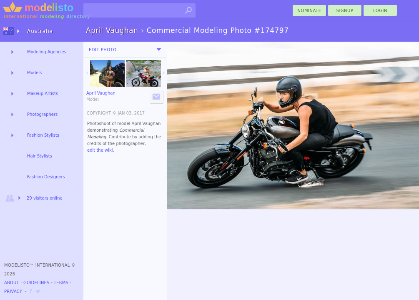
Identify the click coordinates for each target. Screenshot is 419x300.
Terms (61, 282)
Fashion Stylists (43, 135)
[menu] (159, 49)
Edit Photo (103, 50)
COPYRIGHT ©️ (101, 113)
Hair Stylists (39, 156)
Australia (40, 31)
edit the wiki (100, 150)
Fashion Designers (46, 177)
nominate (309, 10)
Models (34, 72)
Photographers (42, 114)
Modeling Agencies (46, 52)
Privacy (13, 291)
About (11, 282)
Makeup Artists (42, 93)
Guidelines (36, 282)
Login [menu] (380, 10)
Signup (345, 10)
